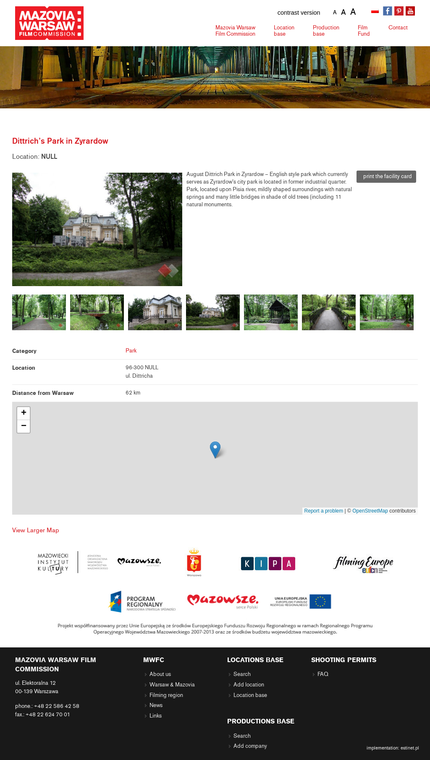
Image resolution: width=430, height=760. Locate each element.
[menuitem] (375, 11)
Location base (250, 695)
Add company (250, 746)
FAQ (322, 674)
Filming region (166, 695)
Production (326, 30)
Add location (248, 684)
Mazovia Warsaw (235, 30)
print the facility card (386, 176)
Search (242, 674)
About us (160, 674)
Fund (364, 30)
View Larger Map (35, 530)
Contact (398, 27)
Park (131, 350)
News (156, 705)
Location (284, 30)
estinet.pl (410, 748)
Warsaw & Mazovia (172, 684)
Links (155, 716)
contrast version (299, 12)
